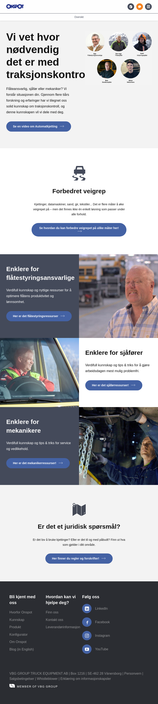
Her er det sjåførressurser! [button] (114, 385)
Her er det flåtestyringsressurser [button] (39, 316)
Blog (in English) (21, 649)
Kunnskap (16, 620)
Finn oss (52, 612)
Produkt (15, 627)
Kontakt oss (54, 620)
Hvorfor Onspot (20, 612)
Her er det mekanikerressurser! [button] (38, 463)
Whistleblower (47, 678)
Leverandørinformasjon (63, 627)
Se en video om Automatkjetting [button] (38, 126)
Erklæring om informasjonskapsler (85, 678)
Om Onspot (18, 642)
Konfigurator (18, 634)
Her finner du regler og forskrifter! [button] (79, 558)
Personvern (132, 673)
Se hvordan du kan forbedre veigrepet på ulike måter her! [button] (79, 229)
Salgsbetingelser (21, 678)
